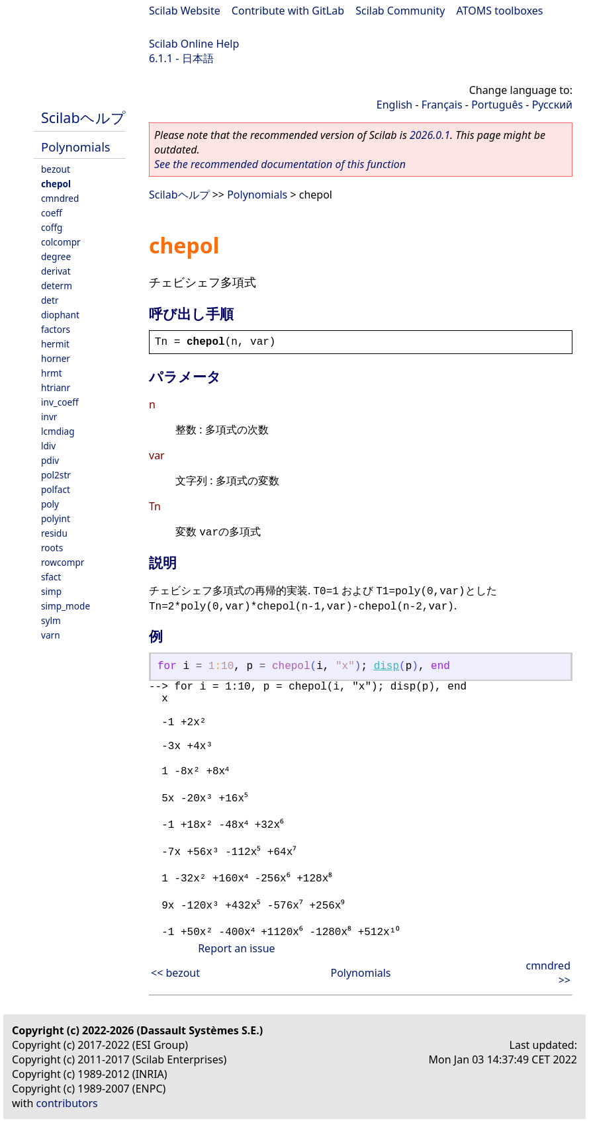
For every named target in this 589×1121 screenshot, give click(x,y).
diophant (60, 314)
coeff (51, 212)
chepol (56, 183)
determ (56, 285)
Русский (552, 104)
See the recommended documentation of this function (280, 164)
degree (56, 256)
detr (50, 300)
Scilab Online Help (194, 43)
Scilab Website (184, 10)
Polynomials (76, 146)
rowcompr (62, 562)
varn (50, 635)
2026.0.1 (430, 135)
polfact (55, 489)
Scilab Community (400, 10)
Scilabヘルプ (83, 117)
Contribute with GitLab (288, 10)
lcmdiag (58, 431)
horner (55, 358)
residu (54, 533)
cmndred (60, 198)
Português (497, 104)
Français (442, 104)
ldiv (48, 445)
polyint (55, 518)
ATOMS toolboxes (500, 10)
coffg (51, 227)
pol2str (56, 475)
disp (386, 666)
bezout (55, 169)
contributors (67, 1102)
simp (51, 591)
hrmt (51, 373)
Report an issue (236, 947)
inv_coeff (60, 402)
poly (50, 504)
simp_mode (65, 606)
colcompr (61, 242)
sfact (51, 576)
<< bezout (175, 971)
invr (49, 416)
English (394, 104)
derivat (56, 271)
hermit (55, 343)
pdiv (50, 460)
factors (55, 329)
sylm (51, 620)
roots (52, 547)
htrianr (55, 387)
